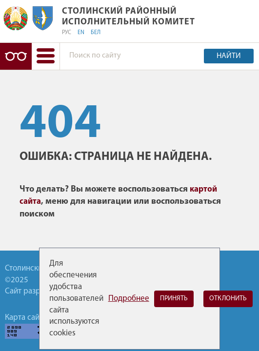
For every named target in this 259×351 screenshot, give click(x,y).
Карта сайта (26, 317)
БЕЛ (95, 33)
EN (81, 33)
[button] (46, 56)
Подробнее (128, 298)
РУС (66, 33)
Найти (229, 56)
